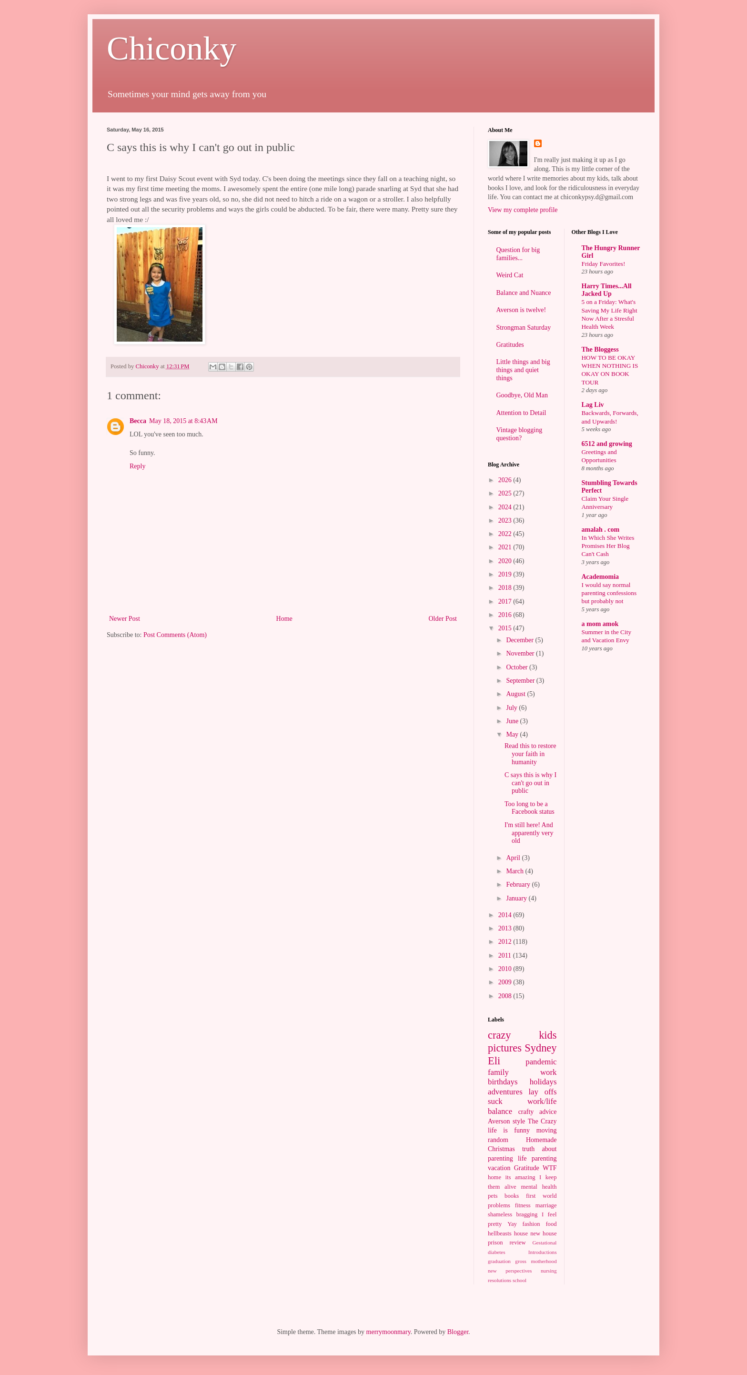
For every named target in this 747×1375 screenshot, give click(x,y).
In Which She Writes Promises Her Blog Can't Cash (608, 546)
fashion (531, 1224)
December (520, 640)
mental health (539, 1186)
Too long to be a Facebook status (530, 808)
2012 (506, 941)
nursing (549, 1271)
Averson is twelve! (521, 309)
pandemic (540, 1061)
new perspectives (510, 1271)
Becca (138, 421)
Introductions (542, 1252)
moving (546, 1130)
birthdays (502, 1081)
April (514, 857)
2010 (506, 968)
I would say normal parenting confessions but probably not (609, 593)
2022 (506, 533)
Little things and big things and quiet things (523, 370)
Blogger (457, 1331)
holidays (543, 1081)
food (550, 1224)
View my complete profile (523, 209)
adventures (505, 1091)
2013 (506, 928)
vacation (499, 1168)
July (512, 707)
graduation (499, 1261)
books (512, 1196)
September (521, 680)
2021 (506, 547)
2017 (506, 601)
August (516, 694)
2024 (506, 507)
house (521, 1233)
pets (492, 1196)
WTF (550, 1168)
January (517, 898)
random (498, 1139)
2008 (506, 996)
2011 (505, 955)
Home (284, 618)
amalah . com (601, 529)
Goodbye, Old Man (522, 395)
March (515, 871)
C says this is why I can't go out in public (530, 783)
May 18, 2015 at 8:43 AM (183, 421)
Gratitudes (510, 344)
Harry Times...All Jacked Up (607, 290)
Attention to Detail (521, 412)
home (494, 1177)
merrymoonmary (388, 1331)
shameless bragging (512, 1214)
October (517, 667)
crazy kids (522, 1035)
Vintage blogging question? (519, 434)
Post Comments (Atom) (175, 634)
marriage (546, 1205)
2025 (506, 493)
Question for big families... (518, 254)
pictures (505, 1048)
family (498, 1072)
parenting (544, 1158)
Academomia (600, 576)
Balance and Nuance (523, 292)
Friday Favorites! (604, 263)
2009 (506, 982)
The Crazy (542, 1121)
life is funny (509, 1130)
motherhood (543, 1261)
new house (543, 1233)
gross (520, 1261)
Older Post (443, 618)
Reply (137, 466)
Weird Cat (510, 275)
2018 (506, 587)
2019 (506, 574)
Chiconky (171, 48)
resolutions (499, 1280)
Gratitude (526, 1168)
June (513, 721)
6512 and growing (607, 443)
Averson (499, 1121)
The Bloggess (600, 349)
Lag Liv (593, 404)
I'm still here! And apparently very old (529, 833)
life (522, 1158)
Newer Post (124, 618)
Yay (512, 1224)
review (517, 1242)
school (519, 1280)
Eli (494, 1061)
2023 (506, 520)
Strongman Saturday (523, 327)
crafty (526, 1111)
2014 (506, 915)
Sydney (540, 1048)
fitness (523, 1205)
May (513, 734)
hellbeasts (500, 1233)
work (548, 1072)
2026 (506, 480)
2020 (506, 561)
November (521, 653)
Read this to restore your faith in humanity (530, 754)
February (519, 884)
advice (548, 1111)
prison (495, 1242)
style (519, 1121)
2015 (506, 628)
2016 (506, 614)
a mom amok (600, 623)
